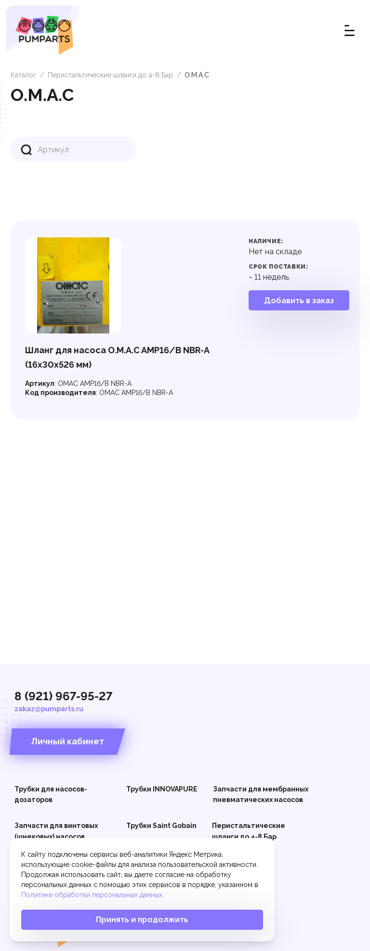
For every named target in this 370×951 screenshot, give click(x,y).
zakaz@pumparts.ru (48, 709)
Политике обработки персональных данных (91, 895)
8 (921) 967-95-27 (63, 696)
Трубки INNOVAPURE (162, 789)
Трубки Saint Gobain (161, 825)
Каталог (23, 75)
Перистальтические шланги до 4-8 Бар (110, 75)
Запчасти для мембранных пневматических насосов (260, 794)
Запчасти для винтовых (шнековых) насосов (56, 831)
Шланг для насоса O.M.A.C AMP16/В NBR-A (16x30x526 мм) (117, 357)
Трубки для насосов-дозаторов (50, 794)
